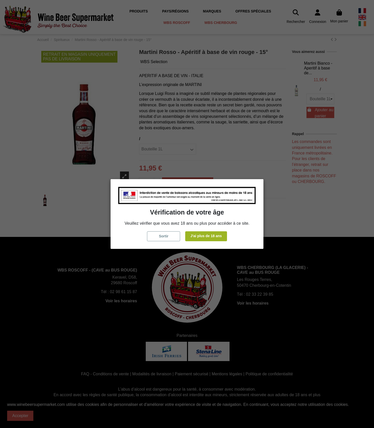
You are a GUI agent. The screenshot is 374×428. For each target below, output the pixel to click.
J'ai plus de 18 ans (206, 236)
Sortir (163, 236)
